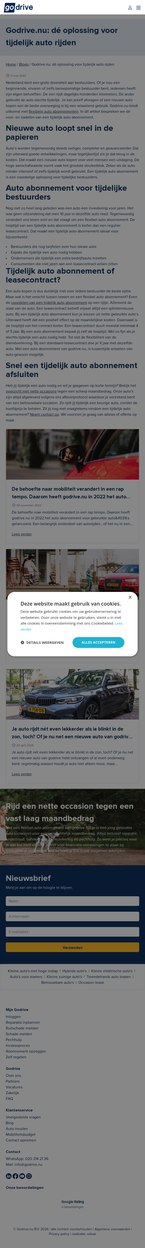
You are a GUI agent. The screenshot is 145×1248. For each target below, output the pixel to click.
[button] (42, 642)
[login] (130, 8)
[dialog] (72, 624)
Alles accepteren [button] (98, 642)
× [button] (130, 597)
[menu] (138, 8)
